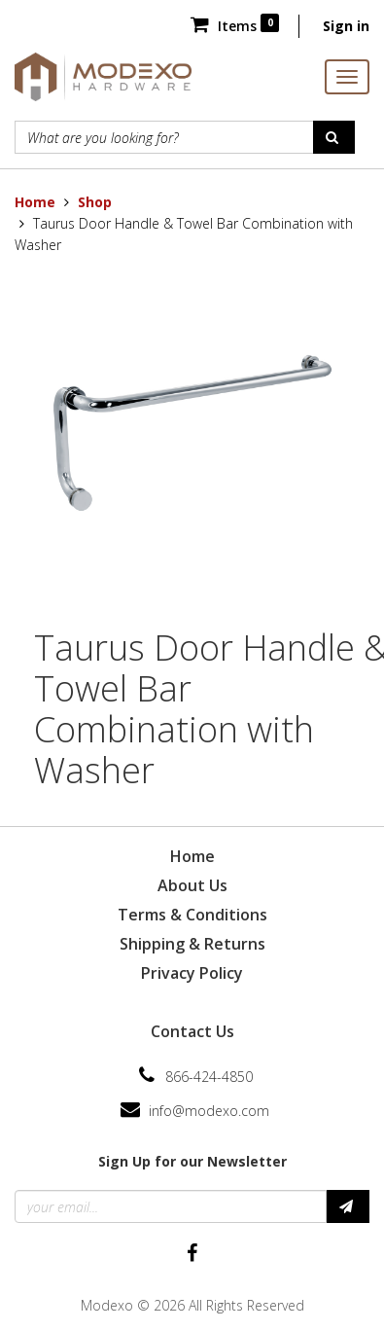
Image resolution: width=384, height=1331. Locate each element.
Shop (95, 202)
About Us (192, 885)
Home (35, 202)
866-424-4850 (209, 1076)
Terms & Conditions (192, 914)
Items (235, 26)
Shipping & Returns (192, 943)
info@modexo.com (209, 1110)
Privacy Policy (192, 973)
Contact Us (192, 1031)
